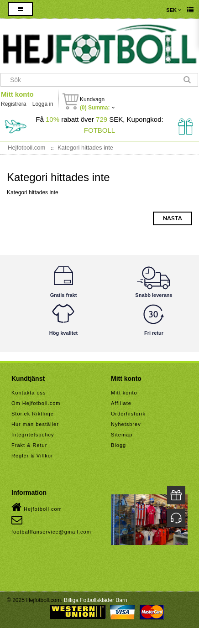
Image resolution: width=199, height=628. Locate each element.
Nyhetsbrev (126, 424)
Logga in (42, 104)
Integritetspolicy (32, 434)
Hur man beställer (35, 424)
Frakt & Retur (29, 445)
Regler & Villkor (32, 455)
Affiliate (121, 403)
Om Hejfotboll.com (35, 403)
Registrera (13, 104)
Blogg (118, 445)
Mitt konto (17, 94)
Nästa (172, 218)
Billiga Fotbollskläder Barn (95, 600)
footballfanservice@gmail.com (51, 524)
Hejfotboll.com (36, 507)
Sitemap (121, 434)
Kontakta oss (28, 392)
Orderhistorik (128, 413)
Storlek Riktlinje (32, 413)
